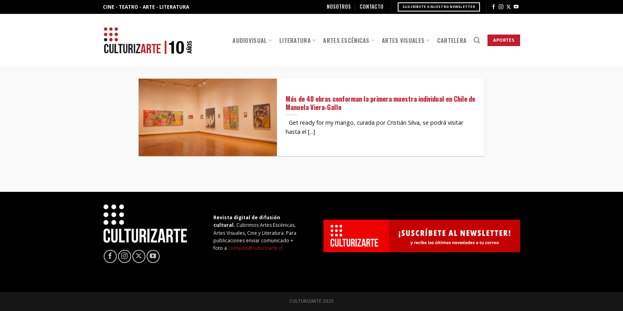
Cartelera (452, 40)
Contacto (371, 6)
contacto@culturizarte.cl (255, 248)
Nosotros (339, 6)
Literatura (297, 40)
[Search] (477, 40)
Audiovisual (252, 40)
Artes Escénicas (349, 40)
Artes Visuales (406, 40)
